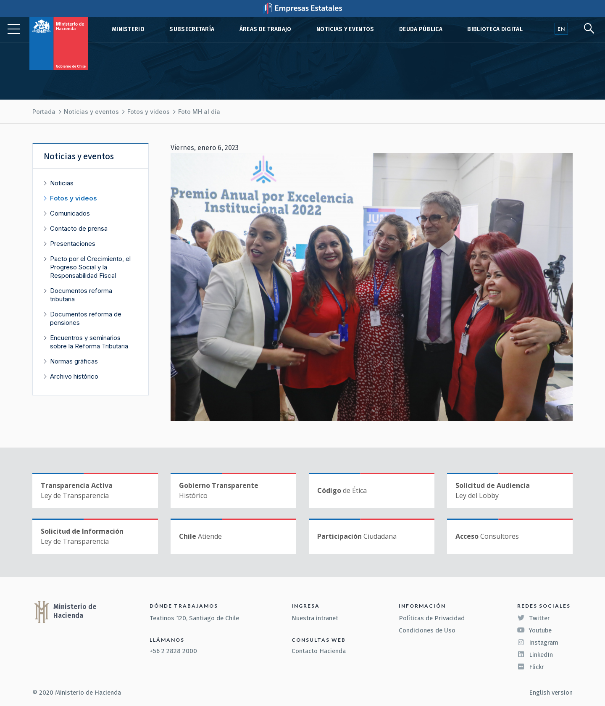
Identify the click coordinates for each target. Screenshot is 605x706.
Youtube (534, 630)
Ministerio (128, 29)
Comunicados (70, 213)
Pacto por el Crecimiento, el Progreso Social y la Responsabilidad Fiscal (90, 267)
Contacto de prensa (79, 228)
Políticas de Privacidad (432, 618)
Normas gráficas (74, 361)
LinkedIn (535, 655)
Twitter (533, 618)
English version (551, 692)
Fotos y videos (148, 111)
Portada (43, 111)
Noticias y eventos (345, 29)
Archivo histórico (74, 376)
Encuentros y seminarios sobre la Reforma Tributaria (89, 342)
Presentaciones (72, 244)
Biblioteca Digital (495, 29)
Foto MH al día (199, 111)
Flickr (530, 667)
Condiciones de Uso (427, 630)
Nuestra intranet (315, 618)
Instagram (537, 642)
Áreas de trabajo (265, 29)
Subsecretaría (191, 29)
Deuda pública (420, 29)
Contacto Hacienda (319, 651)
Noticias (62, 183)
